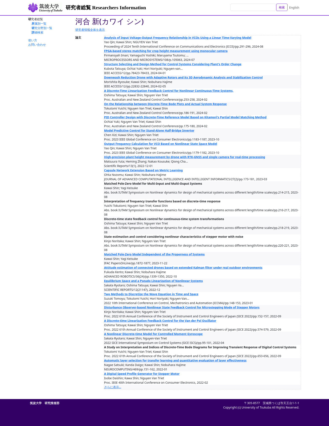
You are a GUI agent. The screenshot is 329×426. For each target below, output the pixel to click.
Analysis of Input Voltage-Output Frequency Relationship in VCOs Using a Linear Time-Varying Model (177, 38)
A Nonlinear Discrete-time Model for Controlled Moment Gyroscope (153, 334)
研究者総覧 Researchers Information (106, 7)
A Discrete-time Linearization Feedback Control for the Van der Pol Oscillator (160, 321)
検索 (282, 7)
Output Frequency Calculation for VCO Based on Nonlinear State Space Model (160, 144)
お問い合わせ (37, 45)
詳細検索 (37, 32)
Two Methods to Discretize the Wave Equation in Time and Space (151, 294)
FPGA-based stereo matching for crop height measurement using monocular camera (166, 51)
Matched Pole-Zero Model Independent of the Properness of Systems (154, 254)
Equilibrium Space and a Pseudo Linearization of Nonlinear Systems (153, 281)
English (294, 7)
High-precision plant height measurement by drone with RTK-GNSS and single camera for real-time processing (184, 157)
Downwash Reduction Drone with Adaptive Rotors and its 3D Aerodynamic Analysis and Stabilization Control (183, 77)
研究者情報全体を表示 (90, 30)
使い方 (32, 40)
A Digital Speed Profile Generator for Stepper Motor (142, 374)
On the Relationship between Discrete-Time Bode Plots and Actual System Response (165, 104)
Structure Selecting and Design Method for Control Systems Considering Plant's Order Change (172, 64)
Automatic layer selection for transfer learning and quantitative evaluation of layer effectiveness (175, 360)
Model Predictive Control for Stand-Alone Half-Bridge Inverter (149, 130)
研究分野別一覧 (42, 28)
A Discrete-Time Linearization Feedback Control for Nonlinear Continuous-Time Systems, (169, 91)
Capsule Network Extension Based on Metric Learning (143, 170)
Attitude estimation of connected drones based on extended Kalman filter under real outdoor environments (183, 268)
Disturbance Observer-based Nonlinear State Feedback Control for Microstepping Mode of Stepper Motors (182, 307)
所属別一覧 (39, 23)
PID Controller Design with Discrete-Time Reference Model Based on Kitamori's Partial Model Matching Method (185, 117)
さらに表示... (112, 387)
